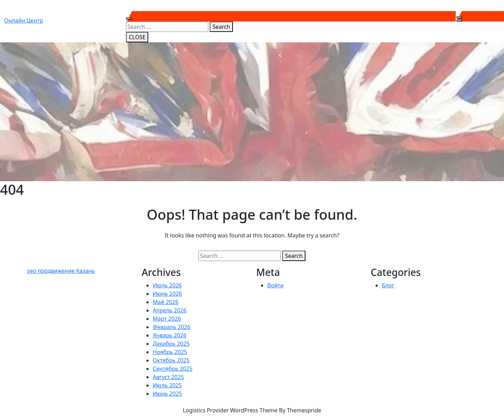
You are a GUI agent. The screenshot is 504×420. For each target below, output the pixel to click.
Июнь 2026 (167, 293)
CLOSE (137, 37)
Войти (275, 285)
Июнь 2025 (167, 393)
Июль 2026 (167, 285)
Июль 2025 (167, 385)
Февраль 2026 (171, 327)
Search (221, 27)
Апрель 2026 (169, 310)
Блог (388, 285)
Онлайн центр (23, 20)
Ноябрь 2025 (170, 352)
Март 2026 (167, 318)
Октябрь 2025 (171, 360)
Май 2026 (165, 302)
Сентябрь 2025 (172, 368)
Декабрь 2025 (171, 343)
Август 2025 (168, 377)
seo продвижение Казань (61, 271)
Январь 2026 (169, 335)
